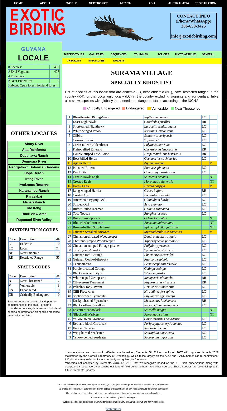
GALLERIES (96, 54)
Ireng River (34, 179)
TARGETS (119, 60)
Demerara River (34, 161)
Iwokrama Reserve (34, 185)
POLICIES (163, 54)
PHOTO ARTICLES (186, 54)
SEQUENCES (118, 54)
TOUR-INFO (141, 54)
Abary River (34, 144)
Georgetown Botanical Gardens (34, 167)
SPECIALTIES (96, 60)
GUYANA (33, 49)
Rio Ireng (34, 208)
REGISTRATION (205, 3)
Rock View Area (33, 214)
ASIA (152, 3)
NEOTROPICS (98, 3)
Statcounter (113, 409)
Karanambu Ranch (34, 190)
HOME (18, 3)
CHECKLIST (74, 60)
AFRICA (125, 3)
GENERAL (208, 54)
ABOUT (45, 3)
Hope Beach (34, 173)
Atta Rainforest (34, 150)
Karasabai (34, 196)
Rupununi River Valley (34, 220)
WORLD (71, 3)
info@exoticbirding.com (193, 36)
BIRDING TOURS (74, 54)
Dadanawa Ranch (34, 155)
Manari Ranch (34, 202)
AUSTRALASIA (178, 3)
